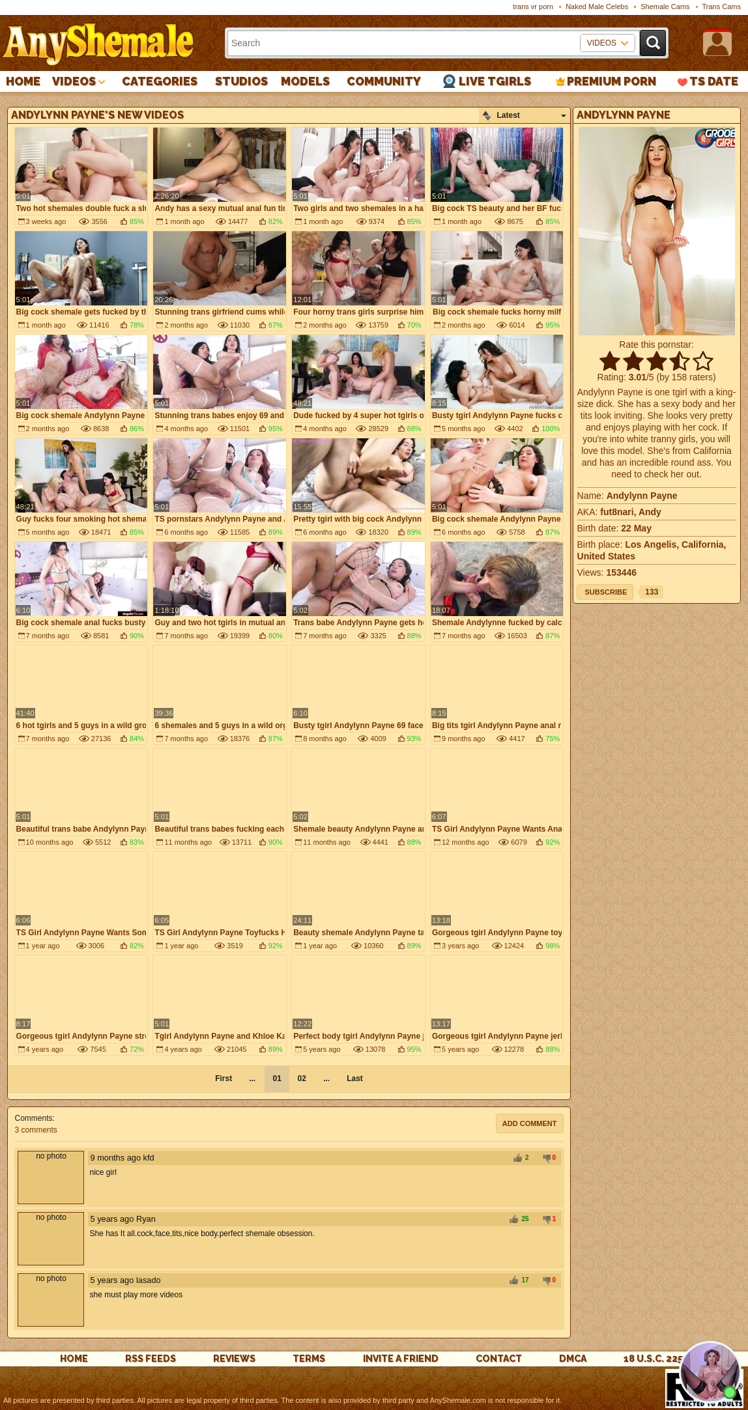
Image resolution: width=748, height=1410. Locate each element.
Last (355, 1078)
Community (384, 81)
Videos (74, 81)
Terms (309, 1358)
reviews (234, 1358)
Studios (241, 81)
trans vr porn (533, 6)
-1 (545, 1158)
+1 (517, 1158)
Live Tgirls (495, 81)
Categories (159, 81)
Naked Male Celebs (597, 6)
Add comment (529, 1123)
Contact (499, 1358)
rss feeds (150, 1358)
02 (301, 1078)
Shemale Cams (664, 6)
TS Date (713, 81)
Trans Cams (721, 6)
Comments (33, 1118)
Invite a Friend (401, 1358)
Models (305, 81)
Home (23, 81)
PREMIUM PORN (611, 81)
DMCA (572, 1358)
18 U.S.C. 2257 (656, 1358)
